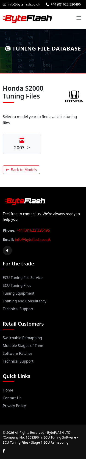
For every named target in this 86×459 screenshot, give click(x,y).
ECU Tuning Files (17, 285)
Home (8, 390)
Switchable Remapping (22, 337)
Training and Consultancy (24, 301)
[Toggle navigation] (78, 18)
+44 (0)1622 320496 (63, 4)
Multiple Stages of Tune (23, 345)
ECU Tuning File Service (23, 277)
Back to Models (21, 169)
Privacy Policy (14, 405)
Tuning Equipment (18, 293)
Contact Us (12, 397)
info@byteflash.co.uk (21, 4)
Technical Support (18, 308)
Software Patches (17, 353)
